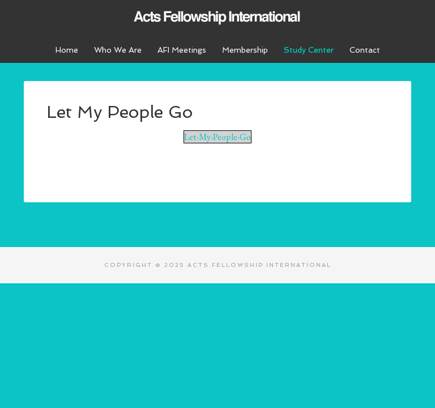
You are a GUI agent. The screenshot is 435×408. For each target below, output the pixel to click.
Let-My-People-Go (217, 137)
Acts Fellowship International (217, 17)
